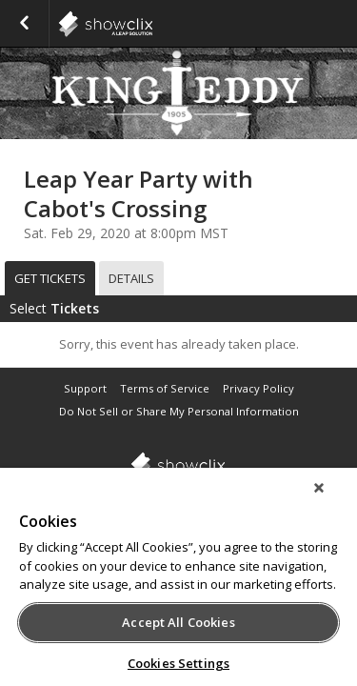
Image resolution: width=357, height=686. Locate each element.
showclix (152, 24)
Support (85, 388)
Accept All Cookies (178, 622)
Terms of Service (164, 388)
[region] (178, 583)
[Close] (332, 500)
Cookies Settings (178, 663)
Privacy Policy (258, 388)
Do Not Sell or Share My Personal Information (179, 411)
